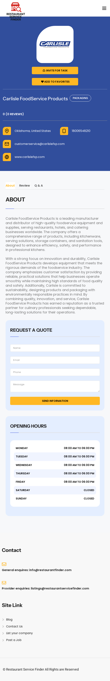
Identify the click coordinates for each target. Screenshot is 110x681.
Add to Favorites (55, 82)
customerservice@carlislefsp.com (40, 144)
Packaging (80, 98)
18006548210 (81, 131)
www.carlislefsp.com (30, 157)
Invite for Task (55, 70)
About (10, 185)
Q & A (38, 185)
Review (24, 185)
